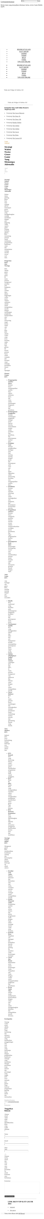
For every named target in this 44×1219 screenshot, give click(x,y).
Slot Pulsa (15, 135)
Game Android (6, 142)
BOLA (24, 58)
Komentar (7, 1181)
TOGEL (23, 60)
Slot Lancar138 (17, 138)
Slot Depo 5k (16, 116)
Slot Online (15, 125)
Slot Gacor (15, 132)
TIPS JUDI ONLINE (23, 62)
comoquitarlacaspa (13, 1102)
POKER (24, 56)
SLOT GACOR (23, 51)
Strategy (12, 1100)
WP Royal (21, 1216)
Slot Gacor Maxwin (18, 113)
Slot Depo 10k (16, 119)
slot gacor (13, 1212)
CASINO (24, 54)
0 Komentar (7, 1104)
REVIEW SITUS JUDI (24, 49)
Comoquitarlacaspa (7, 2)
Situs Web (5, 1148)
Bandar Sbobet (16, 122)
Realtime (7, 1100)
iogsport (12, 1209)
